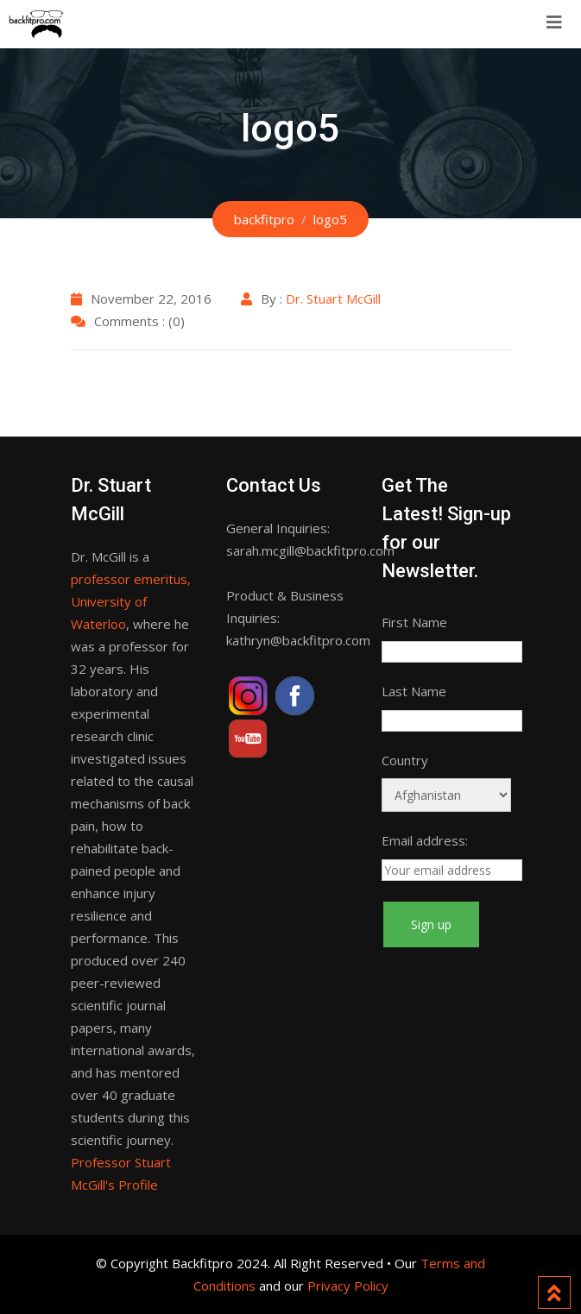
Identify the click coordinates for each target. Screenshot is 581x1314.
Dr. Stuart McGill (333, 298)
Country (405, 760)
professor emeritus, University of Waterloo (131, 601)
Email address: (425, 840)
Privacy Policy (347, 1285)
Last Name (414, 691)
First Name (414, 622)
